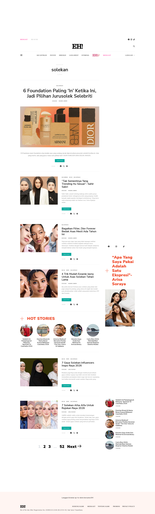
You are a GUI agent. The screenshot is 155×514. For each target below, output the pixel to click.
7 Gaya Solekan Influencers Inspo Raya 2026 (78, 364)
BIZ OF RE (34, 39)
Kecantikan (42, 55)
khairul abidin (63, 101)
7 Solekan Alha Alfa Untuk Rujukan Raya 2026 (78, 407)
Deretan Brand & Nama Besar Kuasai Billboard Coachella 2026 (43, 341)
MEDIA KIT (24, 39)
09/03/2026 (64, 190)
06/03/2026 (64, 238)
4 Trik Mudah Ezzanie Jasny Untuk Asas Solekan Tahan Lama (78, 276)
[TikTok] (134, 39)
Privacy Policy (128, 506)
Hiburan (62, 55)
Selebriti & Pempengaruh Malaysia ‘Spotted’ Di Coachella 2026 (26, 342)
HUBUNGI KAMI (78, 506)
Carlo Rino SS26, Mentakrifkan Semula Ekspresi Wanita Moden (93, 341)
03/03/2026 (64, 411)
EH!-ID (70, 177)
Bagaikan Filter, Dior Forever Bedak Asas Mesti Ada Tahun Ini (79, 231)
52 (62, 446)
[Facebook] (128, 39)
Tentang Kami (103, 506)
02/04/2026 (54, 101)
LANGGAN (129, 55)
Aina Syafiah (71, 369)
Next (72, 446)
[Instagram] (131, 39)
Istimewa (85, 55)
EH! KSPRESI (65, 177)
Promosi (116, 506)
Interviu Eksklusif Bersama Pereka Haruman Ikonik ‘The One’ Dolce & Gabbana (59, 342)
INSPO (67, 270)
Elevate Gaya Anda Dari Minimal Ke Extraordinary (76, 341)
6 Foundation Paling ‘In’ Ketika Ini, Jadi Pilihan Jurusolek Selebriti (59, 93)
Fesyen (53, 55)
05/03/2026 (64, 283)
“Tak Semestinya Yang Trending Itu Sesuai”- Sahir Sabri (78, 184)
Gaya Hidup (73, 55)
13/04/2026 (118, 405)
